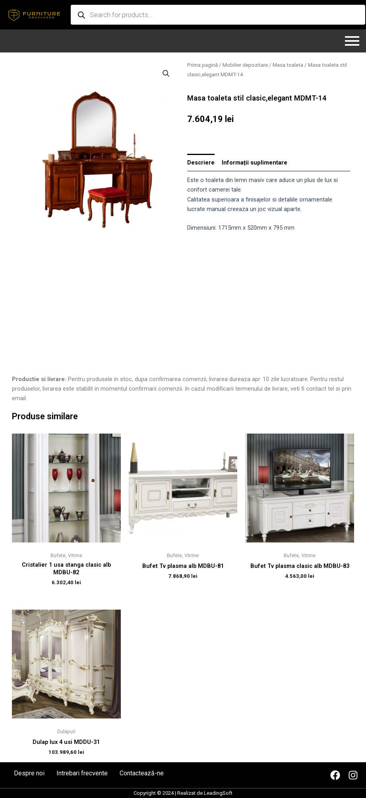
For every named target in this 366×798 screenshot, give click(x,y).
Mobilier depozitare (245, 65)
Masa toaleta (288, 65)
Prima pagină (202, 65)
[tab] (201, 163)
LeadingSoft (218, 793)
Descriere (201, 162)
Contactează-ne (142, 773)
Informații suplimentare (254, 162)
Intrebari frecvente (82, 773)
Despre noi (29, 773)
